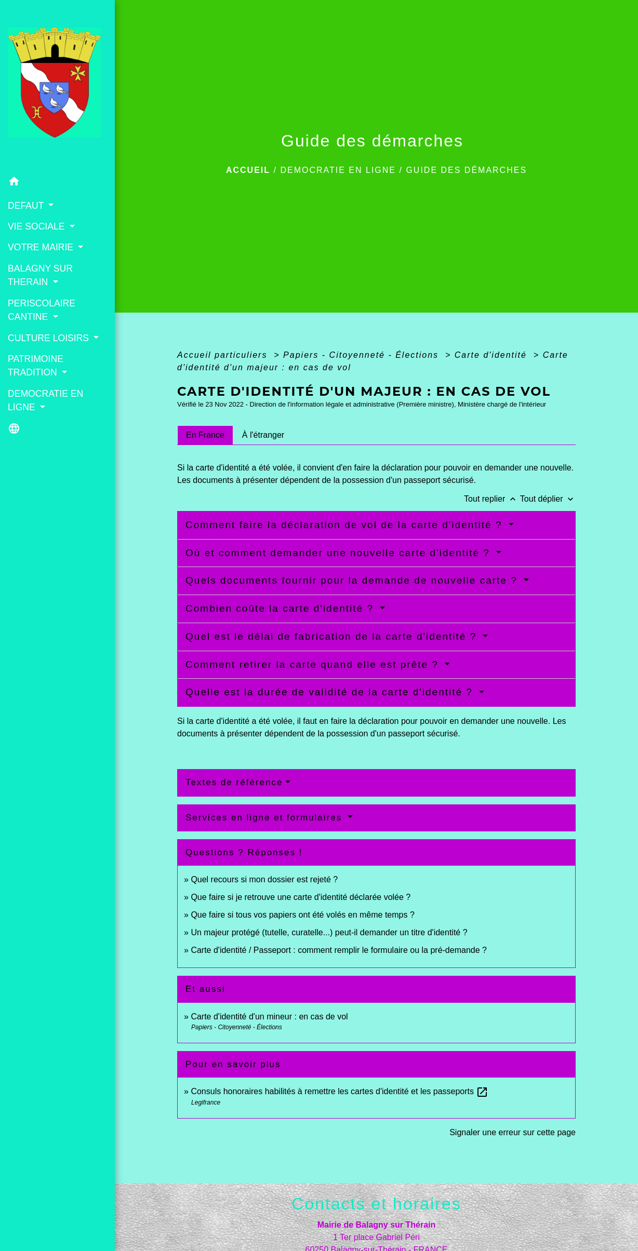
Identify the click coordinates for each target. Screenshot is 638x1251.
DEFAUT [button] (27, 205)
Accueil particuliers (224, 355)
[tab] (205, 435)
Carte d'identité (492, 355)
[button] (57, 183)
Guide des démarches (466, 170)
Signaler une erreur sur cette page (512, 1132)
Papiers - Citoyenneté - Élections (362, 355)
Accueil (248, 170)
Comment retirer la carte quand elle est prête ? (313, 664)
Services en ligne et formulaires (265, 818)
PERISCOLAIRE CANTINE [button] (41, 310)
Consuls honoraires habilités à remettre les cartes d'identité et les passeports (339, 1091)
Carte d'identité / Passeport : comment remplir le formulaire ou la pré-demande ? (339, 950)
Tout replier (492, 498)
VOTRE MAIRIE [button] (42, 247)
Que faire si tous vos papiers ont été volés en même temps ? (302, 914)
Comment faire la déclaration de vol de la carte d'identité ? (345, 524)
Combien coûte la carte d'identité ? (281, 608)
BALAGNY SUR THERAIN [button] (40, 275)
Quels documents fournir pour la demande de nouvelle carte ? (353, 580)
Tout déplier (548, 498)
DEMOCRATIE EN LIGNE (338, 170)
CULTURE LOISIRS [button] (49, 338)
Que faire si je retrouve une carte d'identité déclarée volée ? (300, 897)
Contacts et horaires (376, 1203)
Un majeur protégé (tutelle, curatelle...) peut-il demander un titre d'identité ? (329, 932)
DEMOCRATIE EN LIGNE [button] (45, 400)
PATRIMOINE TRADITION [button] (35, 366)
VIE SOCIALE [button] (37, 226)
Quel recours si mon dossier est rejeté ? (264, 879)
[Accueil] (57, 85)
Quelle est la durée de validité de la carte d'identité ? (330, 692)
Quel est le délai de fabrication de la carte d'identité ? (332, 636)
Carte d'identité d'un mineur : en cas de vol (269, 1016)
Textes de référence (234, 782)
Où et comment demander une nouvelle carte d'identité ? (339, 552)
